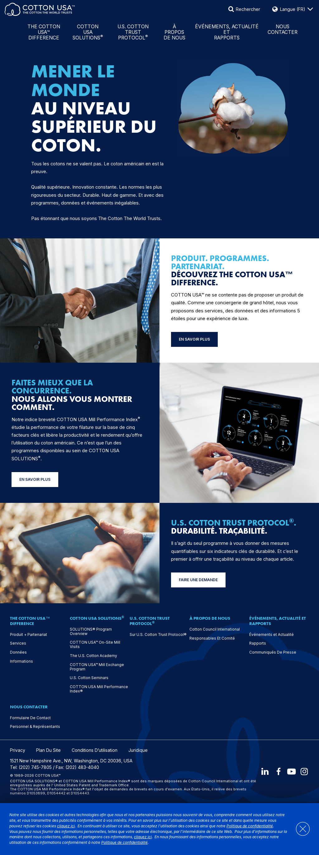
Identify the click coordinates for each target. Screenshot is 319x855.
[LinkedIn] (264, 771)
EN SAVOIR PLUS (194, 339)
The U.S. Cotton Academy (93, 656)
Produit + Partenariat (28, 634)
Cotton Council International (214, 629)
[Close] (299, 829)
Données (18, 652)
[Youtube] (291, 771)
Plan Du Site (48, 750)
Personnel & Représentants (35, 726)
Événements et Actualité (271, 634)
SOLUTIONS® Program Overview (91, 631)
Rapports (257, 643)
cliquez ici (66, 826)
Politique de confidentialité (249, 826)
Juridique (138, 750)
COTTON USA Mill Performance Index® (99, 689)
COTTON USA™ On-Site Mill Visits (95, 644)
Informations (21, 661)
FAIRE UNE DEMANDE (198, 579)
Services (18, 643)
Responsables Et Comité (212, 638)
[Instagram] (304, 771)
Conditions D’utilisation (94, 750)
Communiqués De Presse (272, 652)
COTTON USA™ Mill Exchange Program (97, 667)
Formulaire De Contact (30, 718)
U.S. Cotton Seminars (89, 678)
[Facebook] (278, 771)
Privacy (17, 750)
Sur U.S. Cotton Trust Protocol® (158, 634)
